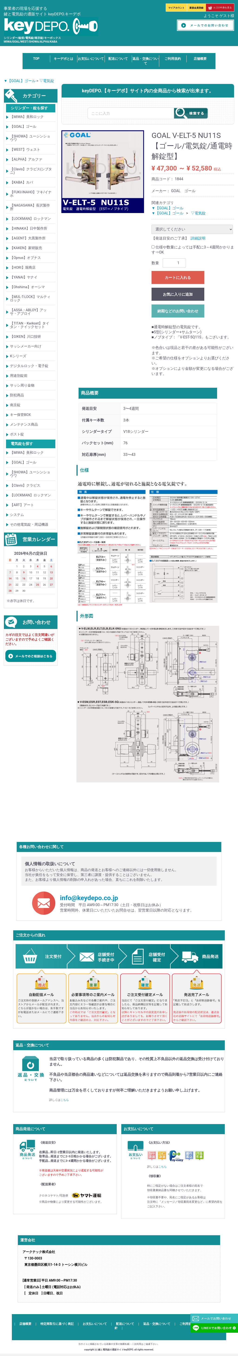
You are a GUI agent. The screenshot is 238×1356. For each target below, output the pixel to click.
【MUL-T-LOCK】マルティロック (30, 299)
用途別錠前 (18, 376)
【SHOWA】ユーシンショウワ (30, 138)
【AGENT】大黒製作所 (28, 238)
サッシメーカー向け (25, 346)
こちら (64, 1100)
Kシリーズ (18, 356)
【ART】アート (22, 505)
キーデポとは (63, 58)
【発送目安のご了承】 (170, 238)
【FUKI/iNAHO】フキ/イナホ (31, 194)
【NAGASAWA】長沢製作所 (30, 207)
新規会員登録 (196, 8)
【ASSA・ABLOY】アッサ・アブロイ (28, 312)
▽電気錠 (46, 81)
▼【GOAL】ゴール (20, 81)
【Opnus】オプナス (25, 258)
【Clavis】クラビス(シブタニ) (31, 171)
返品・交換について (156, 1323)
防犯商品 (17, 395)
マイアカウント (176, 8)
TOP (36, 58)
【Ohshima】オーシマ (27, 287)
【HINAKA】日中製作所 (28, 229)
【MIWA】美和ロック (27, 117)
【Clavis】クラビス (25, 485)
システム (17, 515)
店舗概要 (200, 58)
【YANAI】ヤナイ (23, 277)
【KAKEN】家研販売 (26, 248)
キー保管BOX (20, 415)
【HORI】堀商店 (22, 268)
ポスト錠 (17, 434)
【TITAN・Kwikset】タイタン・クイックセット (29, 325)
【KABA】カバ (21, 182)
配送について (118, 58)
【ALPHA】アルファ (26, 159)
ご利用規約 (173, 58)
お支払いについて (91, 58)
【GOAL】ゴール (23, 127)
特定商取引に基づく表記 (57, 1323)
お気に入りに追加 (178, 294)
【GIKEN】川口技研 (25, 337)
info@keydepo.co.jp (89, 898)
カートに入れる (178, 277)
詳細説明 (198, 238)
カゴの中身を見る (220, 7)
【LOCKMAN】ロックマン (30, 219)
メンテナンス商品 (24, 425)
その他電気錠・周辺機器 (29, 524)
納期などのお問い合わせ (177, 311)
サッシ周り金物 (22, 386)
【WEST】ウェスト (25, 150)
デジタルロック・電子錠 (29, 366)
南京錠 (15, 405)
